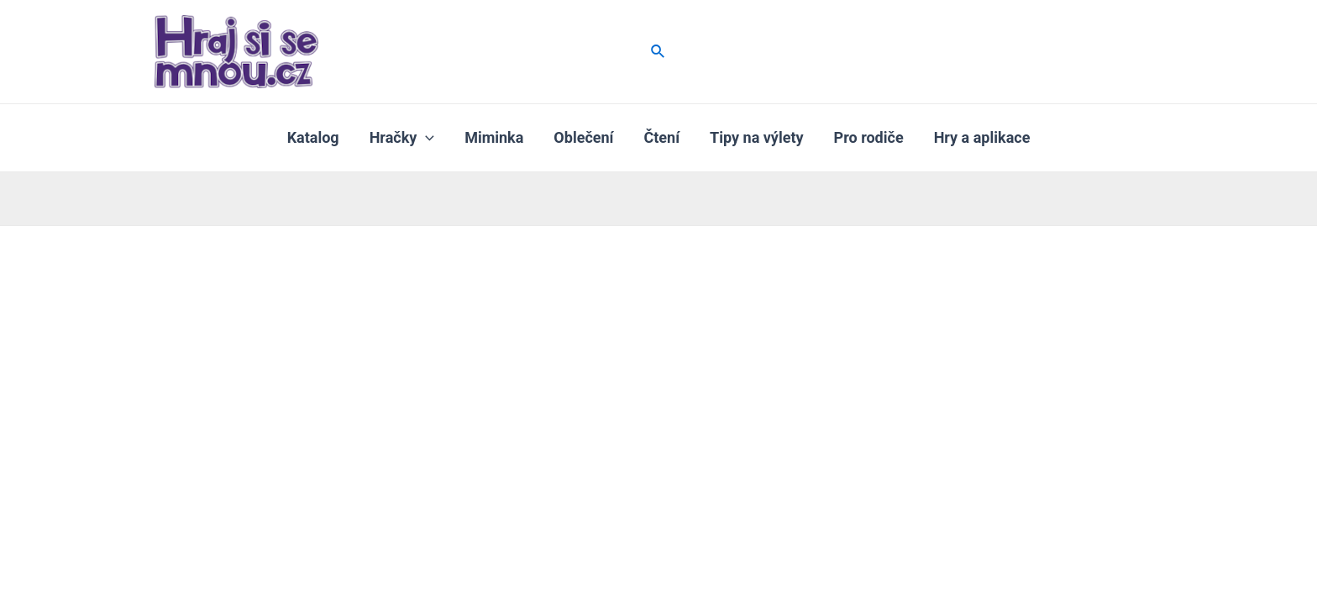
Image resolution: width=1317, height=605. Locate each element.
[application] (425, 137)
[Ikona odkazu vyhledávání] (658, 51)
